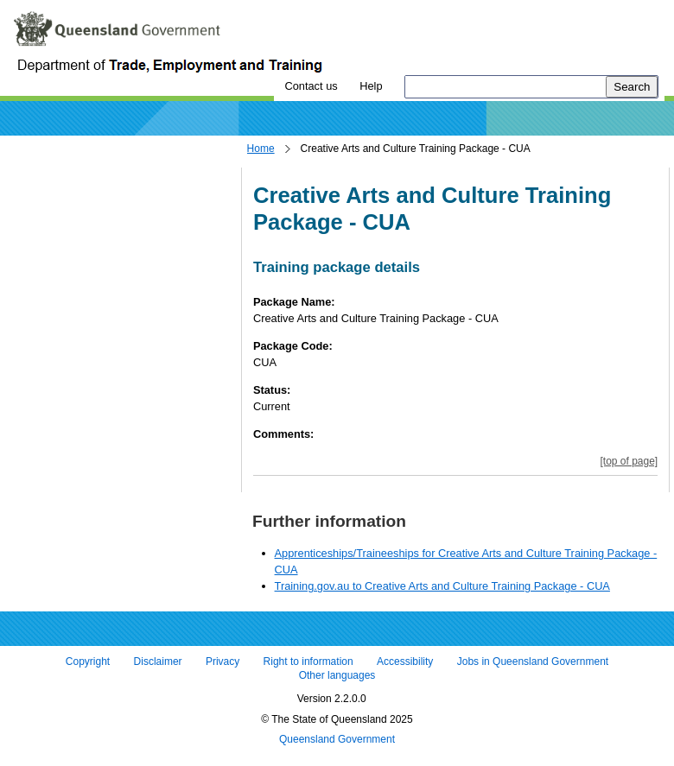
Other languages (337, 675)
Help (370, 85)
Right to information (308, 662)
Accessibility (405, 662)
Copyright (88, 662)
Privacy (222, 662)
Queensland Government (337, 740)
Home (261, 148)
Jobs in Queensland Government (532, 662)
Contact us (310, 85)
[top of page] (629, 461)
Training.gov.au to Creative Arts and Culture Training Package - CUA (442, 585)
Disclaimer (158, 662)
